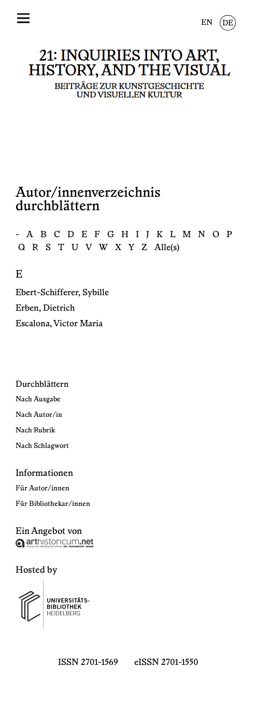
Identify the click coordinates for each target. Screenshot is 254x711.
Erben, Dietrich (45, 308)
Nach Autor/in (39, 414)
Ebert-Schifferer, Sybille (62, 292)
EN (207, 23)
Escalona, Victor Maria (59, 323)
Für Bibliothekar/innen (53, 503)
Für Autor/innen (42, 488)
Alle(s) (166, 247)
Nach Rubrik (35, 430)
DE (227, 23)
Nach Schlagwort (42, 445)
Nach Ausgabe (38, 399)
